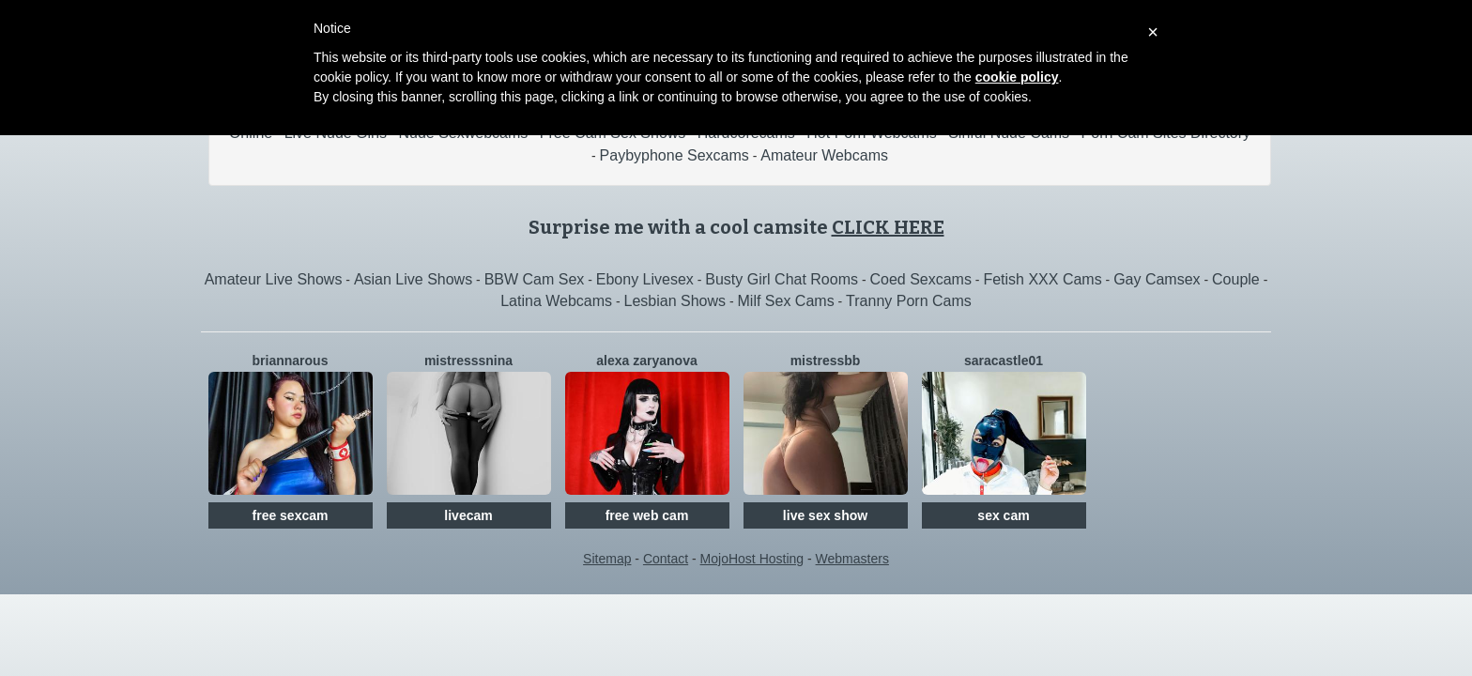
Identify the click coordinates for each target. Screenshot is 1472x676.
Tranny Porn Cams (909, 301)
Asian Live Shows (413, 279)
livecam (468, 515)
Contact (665, 558)
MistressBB (825, 360)
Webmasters (852, 558)
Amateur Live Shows (274, 279)
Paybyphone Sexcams (674, 155)
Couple (1236, 279)
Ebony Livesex (645, 279)
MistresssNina (468, 360)
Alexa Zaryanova (646, 360)
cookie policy (1017, 76)
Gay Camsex (1156, 279)
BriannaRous (291, 360)
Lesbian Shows (675, 301)
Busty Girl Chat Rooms (781, 279)
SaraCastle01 (1003, 360)
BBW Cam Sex (534, 279)
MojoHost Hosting (752, 558)
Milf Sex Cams (786, 301)
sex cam (1003, 515)
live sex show (825, 515)
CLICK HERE (888, 227)
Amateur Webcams (824, 155)
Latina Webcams (556, 301)
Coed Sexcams (920, 279)
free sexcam (291, 515)
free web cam (647, 515)
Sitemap (607, 558)
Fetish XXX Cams (1042, 279)
